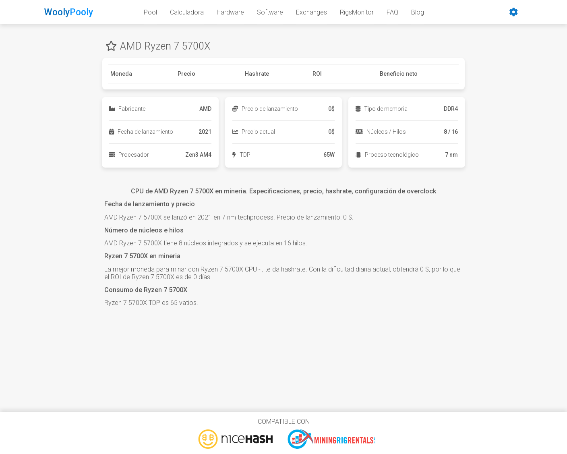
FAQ (392, 12)
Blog (417, 12)
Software (270, 12)
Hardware (230, 12)
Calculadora (187, 12)
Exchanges (311, 12)
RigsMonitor (357, 12)
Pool (150, 12)
